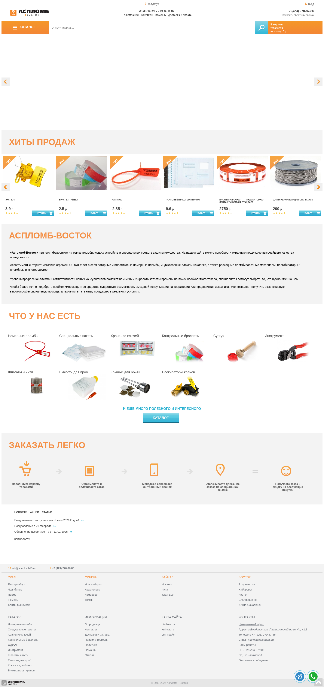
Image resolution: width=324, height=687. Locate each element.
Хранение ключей (125, 336)
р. (285, 31)
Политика (91, 644)
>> (82, 520)
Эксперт (10, 200)
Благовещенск (248, 599)
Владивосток (247, 584)
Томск (88, 599)
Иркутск (167, 584)
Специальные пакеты (76, 336)
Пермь (12, 594)
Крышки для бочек (125, 372)
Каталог (161, 418)
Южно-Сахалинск (250, 605)
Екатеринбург (16, 584)
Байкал (168, 577)
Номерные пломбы (23, 336)
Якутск (243, 594)
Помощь (160, 15)
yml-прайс (168, 634)
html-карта (168, 624)
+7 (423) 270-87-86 (300, 11)
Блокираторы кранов (178, 372)
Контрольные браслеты (180, 336)
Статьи (89, 655)
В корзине (276, 24)
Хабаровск (245, 589)
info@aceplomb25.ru (24, 568)
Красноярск (92, 589)
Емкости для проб (73, 372)
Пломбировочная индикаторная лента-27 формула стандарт (241, 201)
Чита (165, 589)
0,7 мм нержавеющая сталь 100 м (293, 200)
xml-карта (168, 629)
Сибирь (91, 577)
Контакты (147, 15)
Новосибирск (93, 584)
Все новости (22, 539)
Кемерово (91, 594)
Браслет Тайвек (68, 200)
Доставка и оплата (180, 15)
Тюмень (13, 599)
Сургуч (218, 336)
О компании (131, 15)
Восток (245, 577)
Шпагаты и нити (20, 372)
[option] (162, 82)
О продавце (92, 624)
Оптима (117, 200)
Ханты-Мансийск (19, 605)
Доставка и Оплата (97, 634)
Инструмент (274, 336)
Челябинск (15, 589)
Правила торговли (96, 639)
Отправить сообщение (253, 660)
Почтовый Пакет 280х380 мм (183, 200)
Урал (12, 577)
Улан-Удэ (168, 594)
